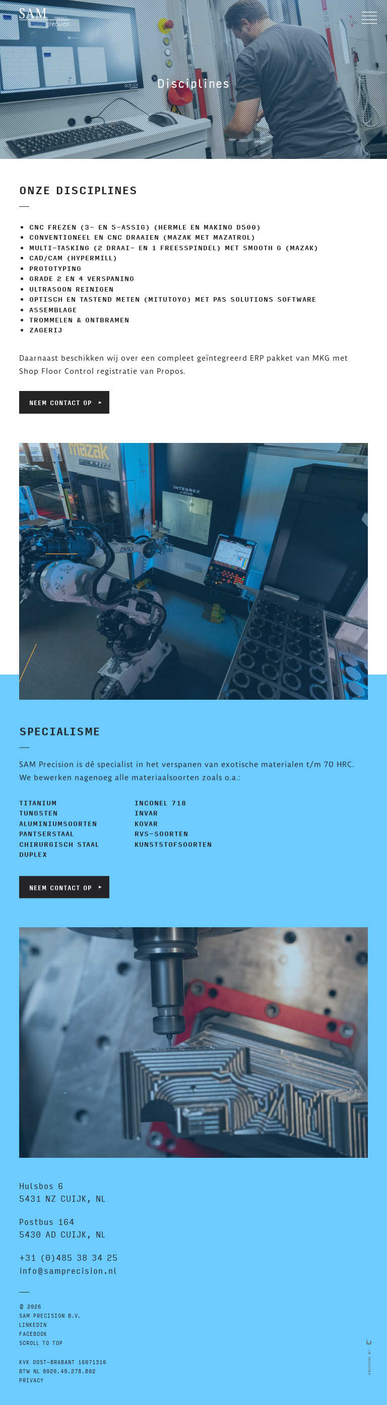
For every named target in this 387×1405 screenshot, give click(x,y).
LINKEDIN (33, 1324)
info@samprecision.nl (68, 1270)
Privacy (31, 1380)
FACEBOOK (33, 1333)
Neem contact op (60, 402)
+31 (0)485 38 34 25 (68, 1257)
